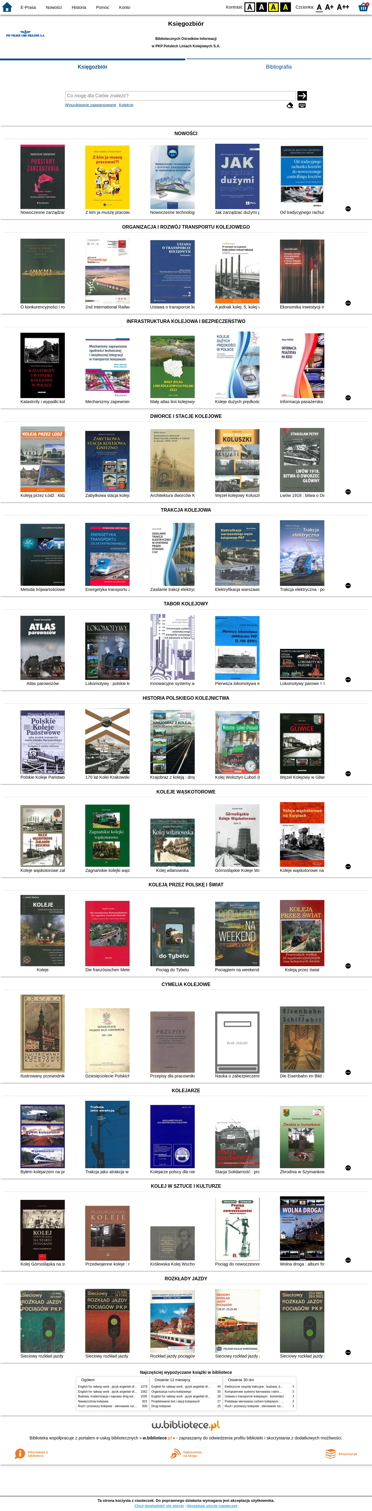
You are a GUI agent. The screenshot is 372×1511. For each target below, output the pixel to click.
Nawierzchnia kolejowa (93, 1401)
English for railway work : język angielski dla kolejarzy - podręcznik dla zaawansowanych (136, 1391)
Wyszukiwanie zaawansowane (90, 105)
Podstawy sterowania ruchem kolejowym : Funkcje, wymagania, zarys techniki (276, 1401)
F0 (319, 6)
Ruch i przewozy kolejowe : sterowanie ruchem (109, 1406)
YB (273, 6)
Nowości (54, 7)
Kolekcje (126, 105)
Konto (125, 7)
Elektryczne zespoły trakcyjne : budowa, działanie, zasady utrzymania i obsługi (277, 1386)
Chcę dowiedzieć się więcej (158, 1506)
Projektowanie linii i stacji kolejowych (176, 1401)
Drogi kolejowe (161, 1406)
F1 (329, 6)
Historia (79, 7)
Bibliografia (279, 67)
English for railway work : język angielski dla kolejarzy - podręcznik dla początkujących (135, 1386)
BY (285, 6)
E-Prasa (28, 7)
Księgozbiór (92, 67)
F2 (343, 6)
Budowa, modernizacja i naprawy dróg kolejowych (111, 1396)
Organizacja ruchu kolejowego (171, 1391)
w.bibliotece (157, 1438)
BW (261, 6)
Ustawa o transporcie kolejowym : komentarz (254, 1396)
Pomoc (102, 7)
